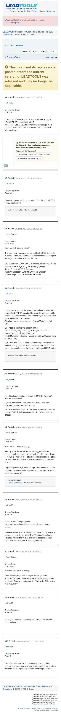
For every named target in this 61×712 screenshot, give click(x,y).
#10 (6, 641)
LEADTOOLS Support (13, 32)
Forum (13, 11)
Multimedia (30, 32)
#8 (6, 551)
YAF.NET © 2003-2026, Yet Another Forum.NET (44, 708)
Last (43, 51)
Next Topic (50, 57)
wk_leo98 (9, 103)
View (35, 51)
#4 (6, 288)
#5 (6, 374)
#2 (6, 178)
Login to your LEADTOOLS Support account (34, 154)
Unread (52, 51)
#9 (6, 597)
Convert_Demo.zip (16, 483)
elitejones (9, 647)
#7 (6, 499)
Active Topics (23, 11)
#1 (6, 97)
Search (35, 11)
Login (43, 11)
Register (51, 11)
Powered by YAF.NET (24, 708)
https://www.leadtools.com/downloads (31, 147)
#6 (6, 427)
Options (26, 51)
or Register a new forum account (29, 158)
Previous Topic (13, 57)
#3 (6, 228)
